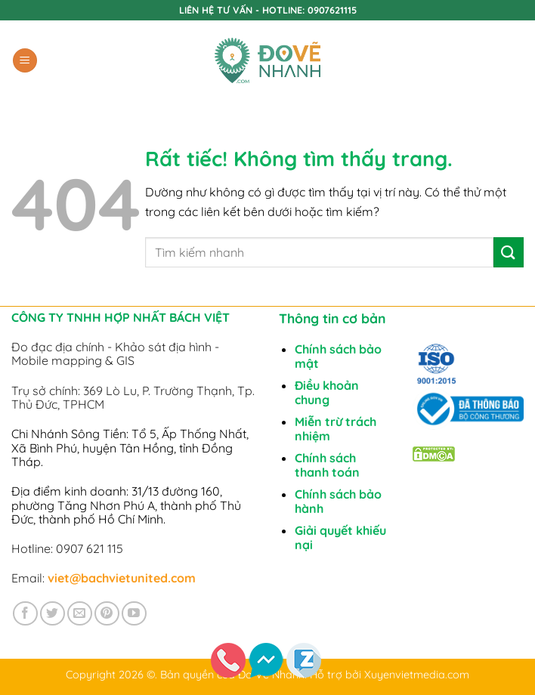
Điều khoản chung (327, 392)
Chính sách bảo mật (338, 356)
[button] (25, 60)
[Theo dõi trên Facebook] (25, 613)
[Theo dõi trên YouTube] (134, 613)
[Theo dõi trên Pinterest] (106, 613)
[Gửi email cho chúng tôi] (79, 613)
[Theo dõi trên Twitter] (52, 613)
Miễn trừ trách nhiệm (335, 428)
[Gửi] (508, 252)
